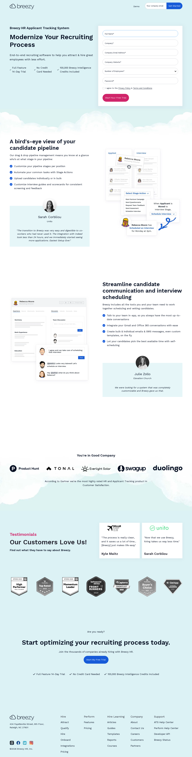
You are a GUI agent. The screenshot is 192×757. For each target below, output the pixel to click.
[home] (23, 6)
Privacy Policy (124, 88)
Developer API (162, 733)
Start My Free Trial (96, 659)
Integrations (68, 745)
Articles (111, 722)
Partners (135, 745)
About (134, 722)
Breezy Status (162, 739)
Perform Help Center (166, 728)
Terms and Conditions (142, 88)
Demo (136, 6)
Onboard (66, 739)
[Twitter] (12, 743)
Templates (113, 733)
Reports (111, 739)
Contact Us (137, 728)
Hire (63, 733)
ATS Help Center (164, 722)
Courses (112, 745)
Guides (111, 728)
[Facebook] (18, 743)
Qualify (65, 728)
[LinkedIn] (25, 743)
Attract (65, 722)
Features (89, 722)
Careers (135, 733)
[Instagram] (31, 743)
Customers (137, 739)
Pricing (64, 751)
